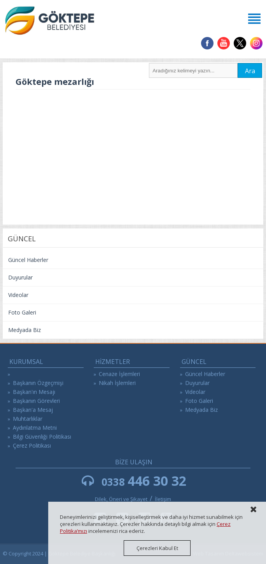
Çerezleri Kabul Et (157, 548)
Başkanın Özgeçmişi (38, 383)
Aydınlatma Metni (35, 427)
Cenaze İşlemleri (119, 374)
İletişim (163, 499)
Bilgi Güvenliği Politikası (42, 436)
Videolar (18, 295)
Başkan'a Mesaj (33, 409)
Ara (250, 71)
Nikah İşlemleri (117, 383)
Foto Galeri (22, 312)
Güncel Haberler (28, 260)
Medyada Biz (24, 330)
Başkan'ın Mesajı (34, 391)
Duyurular (20, 277)
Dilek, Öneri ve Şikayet (121, 499)
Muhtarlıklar (27, 418)
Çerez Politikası (32, 445)
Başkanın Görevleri (36, 400)
